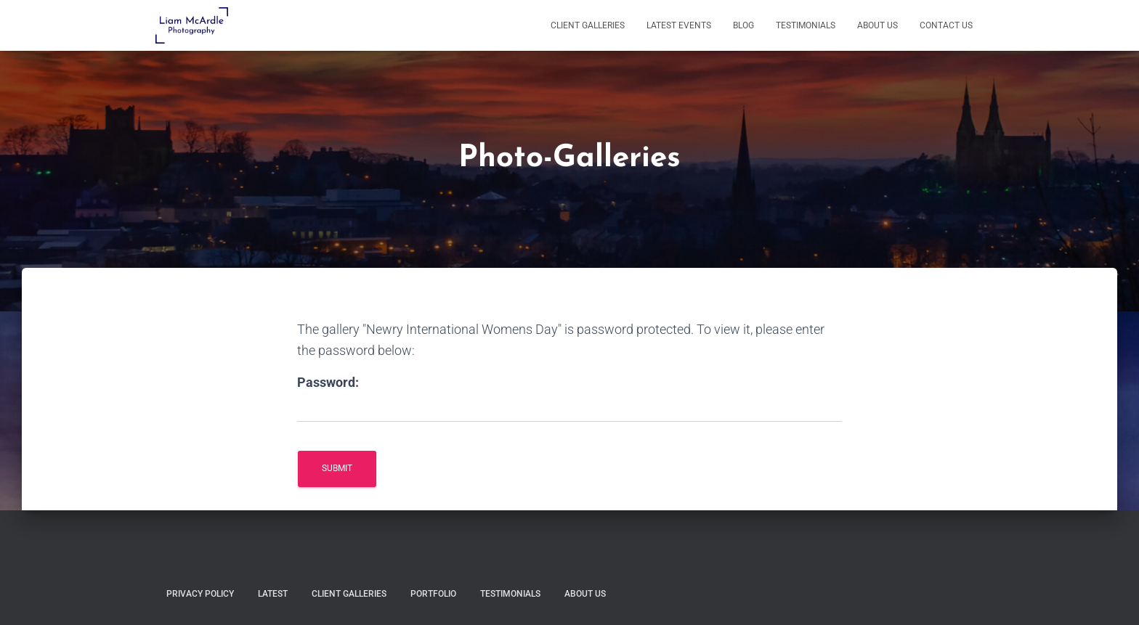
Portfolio (433, 594)
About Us (877, 25)
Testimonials (805, 25)
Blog (743, 25)
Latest (273, 594)
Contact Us (946, 25)
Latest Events (678, 25)
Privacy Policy (200, 594)
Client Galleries (588, 25)
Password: (328, 382)
